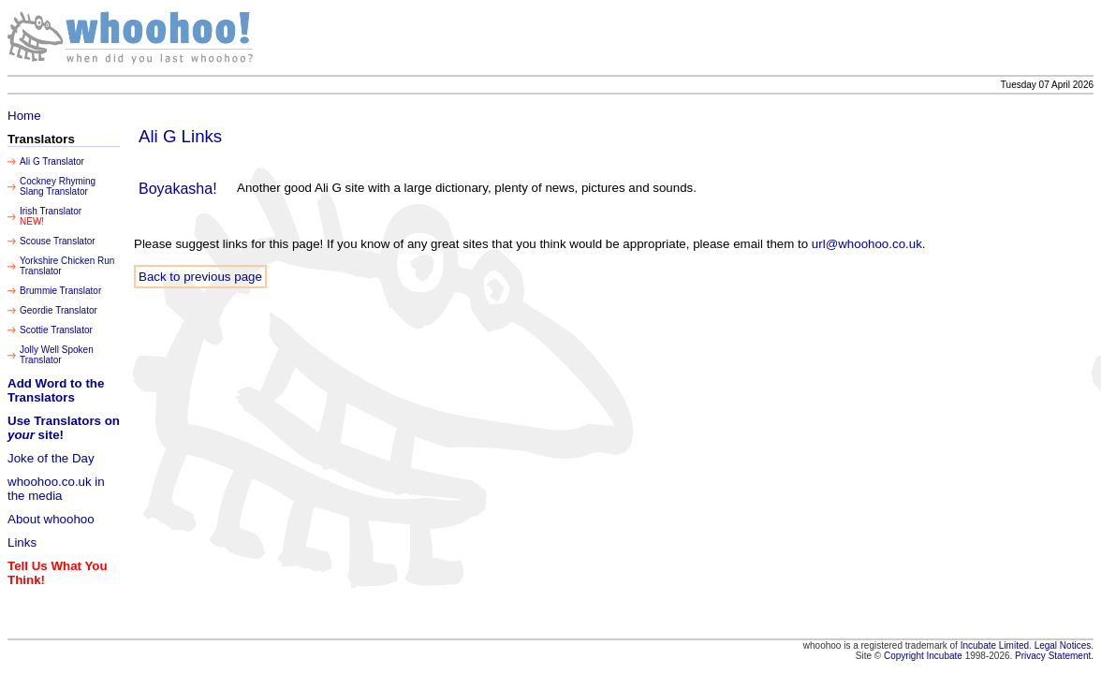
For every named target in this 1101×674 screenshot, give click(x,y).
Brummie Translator (60, 291)
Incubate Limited (995, 645)
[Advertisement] (752, 37)
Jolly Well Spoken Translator (57, 354)
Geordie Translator (58, 310)
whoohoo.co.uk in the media (56, 489)
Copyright (905, 656)
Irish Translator (50, 211)
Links (22, 542)
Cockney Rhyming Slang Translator (57, 186)
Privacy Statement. (1054, 656)
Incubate (944, 656)
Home (24, 116)
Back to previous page (200, 277)
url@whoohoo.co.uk (867, 244)
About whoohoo (51, 519)
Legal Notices (1063, 645)
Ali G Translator (52, 161)
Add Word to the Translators (55, 390)
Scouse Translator (57, 241)
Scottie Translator (56, 330)
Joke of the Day (51, 458)
